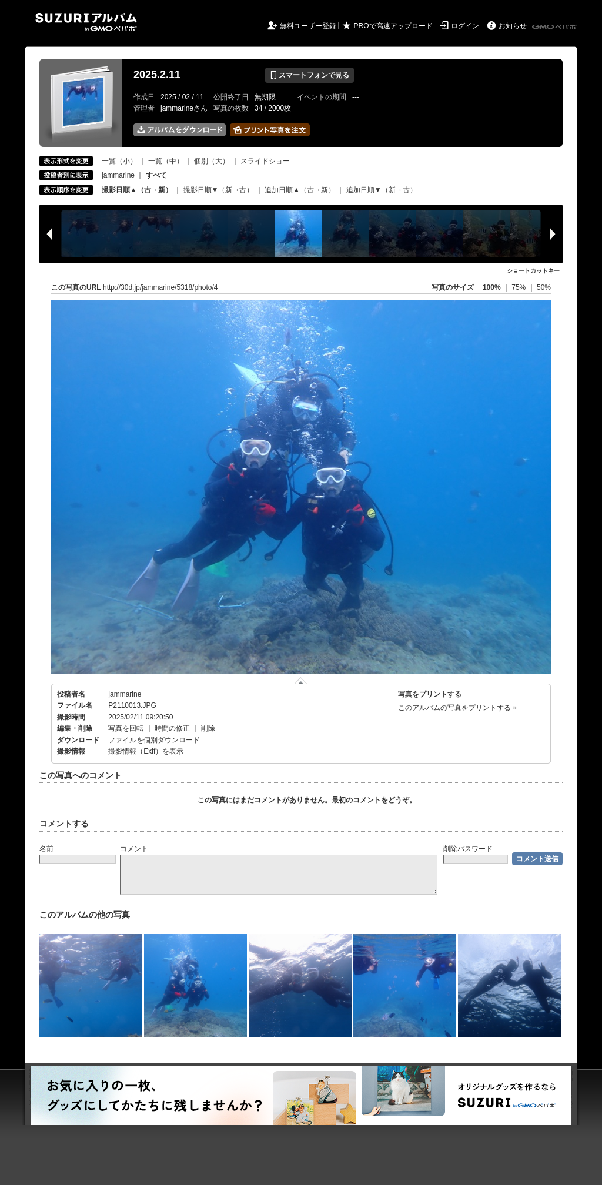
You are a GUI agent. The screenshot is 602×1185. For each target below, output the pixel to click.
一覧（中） (165, 161)
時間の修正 (172, 728)
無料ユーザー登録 (308, 26)
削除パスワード (468, 849)
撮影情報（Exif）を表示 (145, 751)
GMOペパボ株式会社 (555, 27)
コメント (134, 849)
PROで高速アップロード (393, 26)
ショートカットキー (533, 270)
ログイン (465, 26)
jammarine (118, 175)
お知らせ (513, 26)
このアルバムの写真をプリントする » (457, 708)
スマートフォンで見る (309, 75)
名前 (46, 849)
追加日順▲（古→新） (300, 190)
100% (492, 287)
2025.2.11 (156, 75)
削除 (208, 728)
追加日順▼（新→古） (381, 190)
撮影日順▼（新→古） (218, 190)
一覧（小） (119, 161)
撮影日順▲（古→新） (137, 190)
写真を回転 (125, 728)
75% (519, 287)
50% (544, 287)
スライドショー (265, 161)
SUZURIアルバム (86, 22)
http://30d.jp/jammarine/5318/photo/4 (160, 287)
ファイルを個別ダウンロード (154, 740)
